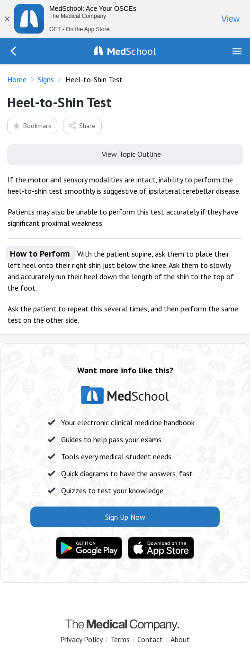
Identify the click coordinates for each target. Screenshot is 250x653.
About (180, 639)
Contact (150, 639)
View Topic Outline (125, 153)
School (131, 51)
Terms (120, 639)
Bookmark (31, 125)
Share (82, 125)
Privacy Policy (81, 639)
